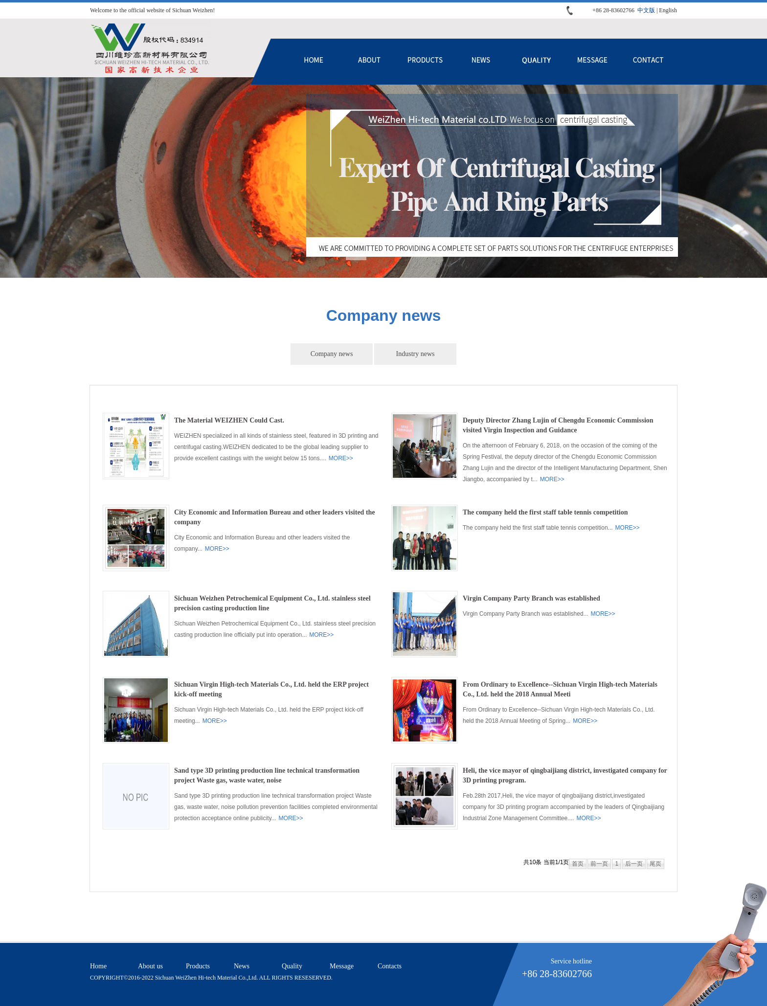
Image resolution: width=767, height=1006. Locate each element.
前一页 (599, 863)
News (481, 62)
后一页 (634, 863)
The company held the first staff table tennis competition (545, 512)
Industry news (415, 354)
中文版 (646, 10)
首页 (578, 863)
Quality (536, 62)
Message (592, 62)
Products (425, 62)
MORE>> (341, 458)
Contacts (648, 62)
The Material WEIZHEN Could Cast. (229, 420)
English (668, 10)
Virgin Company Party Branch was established (531, 598)
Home (313, 62)
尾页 (655, 863)
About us (369, 62)
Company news (332, 354)
